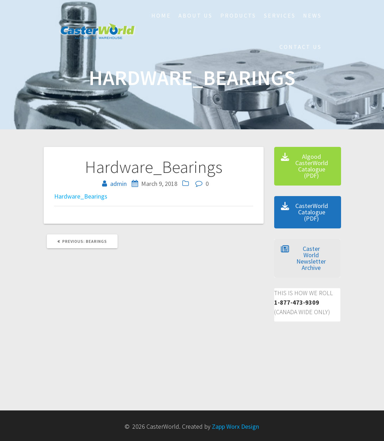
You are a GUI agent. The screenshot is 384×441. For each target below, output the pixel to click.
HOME (161, 15)
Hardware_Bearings (80, 196)
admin (118, 184)
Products (238, 15)
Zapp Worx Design (235, 426)
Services (280, 15)
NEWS (312, 15)
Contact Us (300, 46)
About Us (195, 15)
